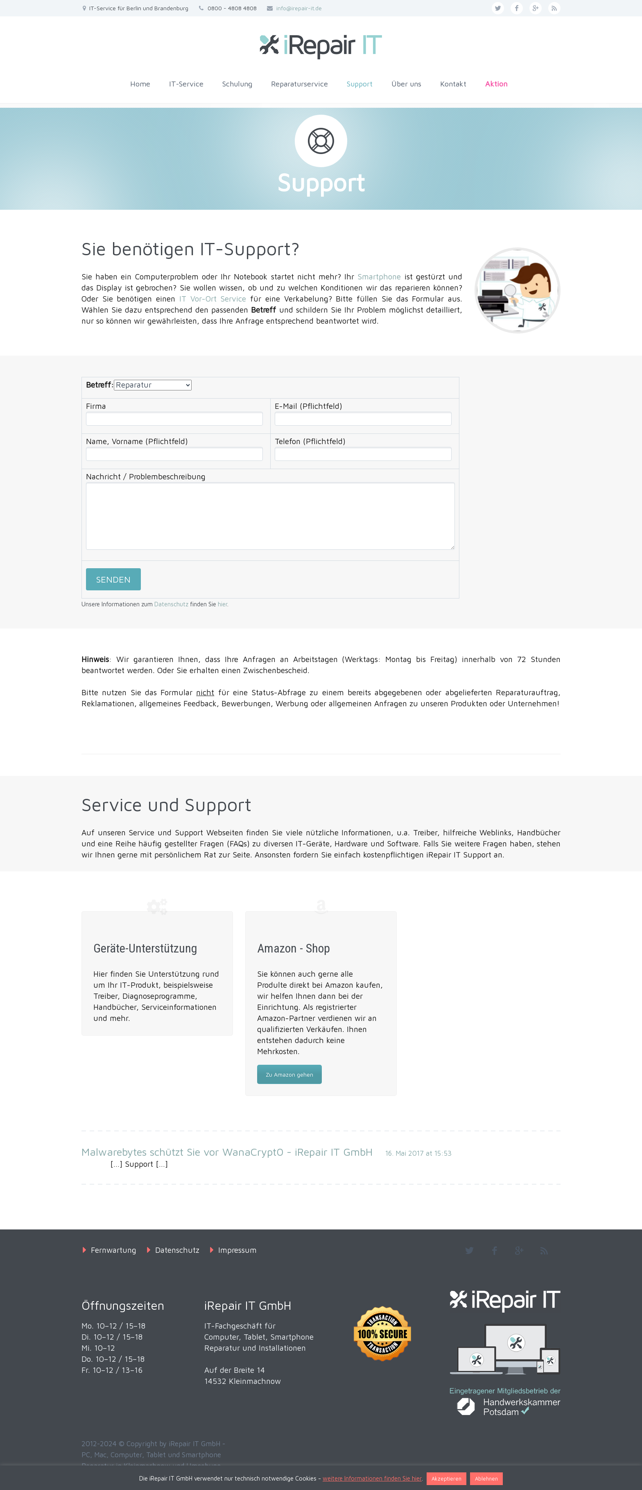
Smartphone (379, 276)
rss (554, 8)
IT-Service (186, 83)
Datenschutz (171, 604)
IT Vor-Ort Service (212, 298)
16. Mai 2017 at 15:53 (418, 1153)
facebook (517, 8)
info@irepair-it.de (299, 8)
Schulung (237, 83)
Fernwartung (113, 1249)
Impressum (237, 1249)
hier (222, 604)
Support (360, 83)
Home (140, 83)
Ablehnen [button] (486, 1478)
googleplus (535, 8)
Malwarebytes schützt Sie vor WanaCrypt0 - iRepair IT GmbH (227, 1151)
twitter (498, 8)
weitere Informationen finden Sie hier (372, 1478)
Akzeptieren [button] (446, 1478)
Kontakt (453, 83)
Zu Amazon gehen (289, 1074)
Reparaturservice (299, 83)
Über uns (406, 83)
